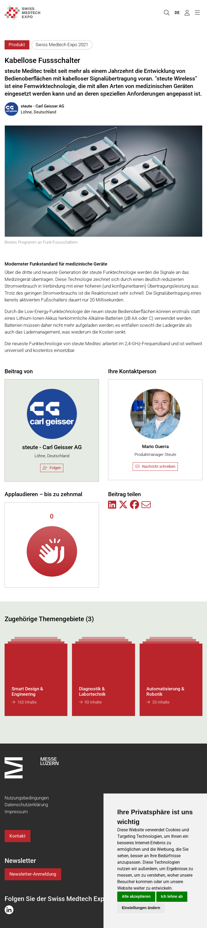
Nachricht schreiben (155, 466)
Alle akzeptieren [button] (136, 896)
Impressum (16, 811)
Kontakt (17, 836)
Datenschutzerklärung (26, 804)
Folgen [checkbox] (52, 468)
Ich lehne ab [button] (172, 896)
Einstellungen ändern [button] (141, 908)
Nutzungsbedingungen (27, 798)
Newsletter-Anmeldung (32, 874)
